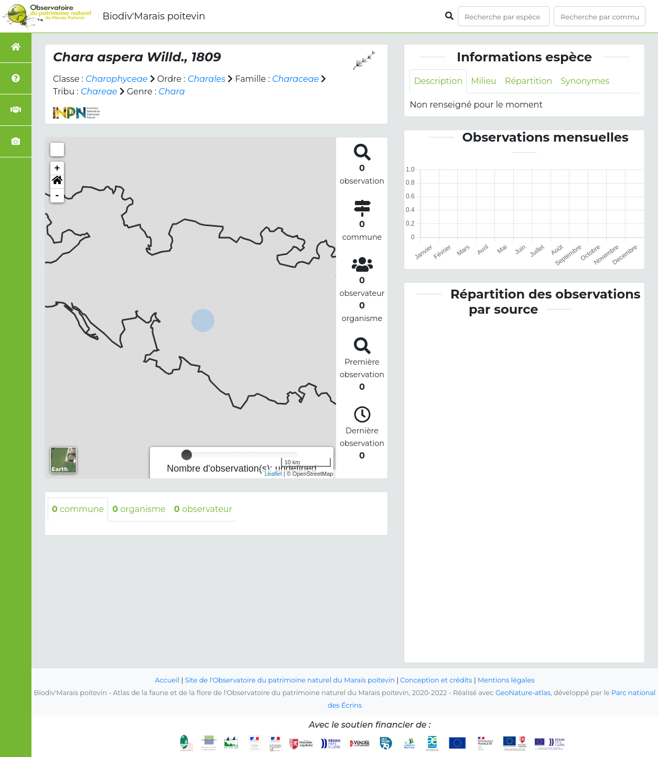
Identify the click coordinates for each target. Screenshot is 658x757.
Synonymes (584, 81)
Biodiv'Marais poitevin (153, 16)
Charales (206, 79)
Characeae (295, 79)
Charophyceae (116, 79)
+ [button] (57, 168)
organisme (139, 509)
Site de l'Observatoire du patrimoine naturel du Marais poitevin (290, 680)
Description (438, 81)
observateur (203, 509)
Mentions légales (506, 680)
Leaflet (273, 474)
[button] (57, 182)
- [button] (57, 195)
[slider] (186, 455)
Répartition (528, 81)
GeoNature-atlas (523, 693)
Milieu (484, 81)
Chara (171, 92)
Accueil (167, 680)
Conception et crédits (436, 680)
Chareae (99, 92)
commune (78, 509)
